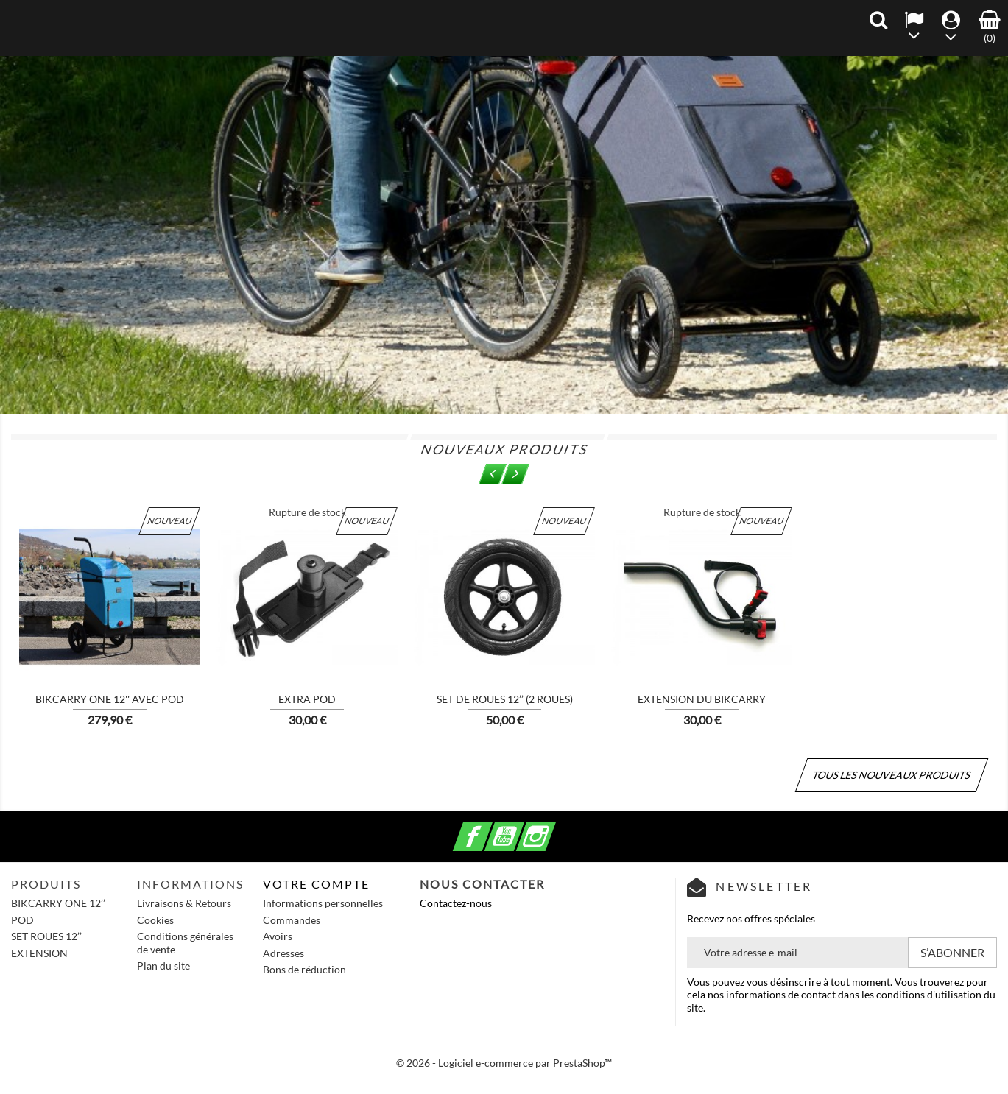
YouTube (522, 828)
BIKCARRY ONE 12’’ (58, 903)
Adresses (283, 953)
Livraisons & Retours (184, 903)
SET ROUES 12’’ (46, 936)
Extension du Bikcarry (702, 699)
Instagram (553, 828)
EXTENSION (39, 953)
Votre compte (316, 884)
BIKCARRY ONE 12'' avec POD (109, 699)
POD (22, 920)
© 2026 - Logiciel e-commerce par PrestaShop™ (504, 1062)
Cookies (155, 920)
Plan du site (163, 965)
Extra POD (307, 699)
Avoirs (277, 936)
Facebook (490, 828)
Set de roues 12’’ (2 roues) (505, 699)
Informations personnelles (323, 903)
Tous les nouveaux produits (892, 775)
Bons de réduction (304, 969)
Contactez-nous (456, 903)
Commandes (291, 920)
